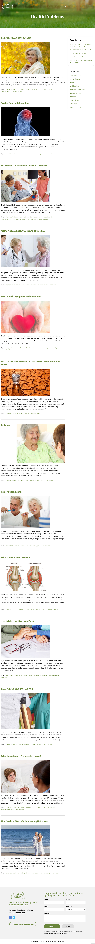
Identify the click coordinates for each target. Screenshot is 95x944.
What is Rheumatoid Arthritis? (16, 557)
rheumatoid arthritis (51, 609)
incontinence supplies (7, 809)
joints (32, 609)
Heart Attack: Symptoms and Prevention (21, 296)
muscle (33, 744)
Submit (52, 926)
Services (50, 6)
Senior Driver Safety (76, 107)
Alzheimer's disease (12, 217)
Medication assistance (77, 90)
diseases (16, 154)
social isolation (43, 219)
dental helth (10, 546)
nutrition (26, 413)
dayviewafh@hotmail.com (23, 910)
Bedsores (5, 425)
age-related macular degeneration (16, 675)
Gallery (58, 6)
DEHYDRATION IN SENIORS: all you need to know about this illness (30, 363)
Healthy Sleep (74, 86)
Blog (82, 6)
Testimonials (73, 6)
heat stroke (34, 873)
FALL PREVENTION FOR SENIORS (17, 688)
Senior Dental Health (11, 491)
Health (72, 82)
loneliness (16, 219)
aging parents (10, 89)
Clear (68, 926)
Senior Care (74, 104)
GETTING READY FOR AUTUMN (16, 37)
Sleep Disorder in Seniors (78, 57)
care (17, 89)
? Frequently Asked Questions (22, 924)
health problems (6, 91)
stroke (53, 154)
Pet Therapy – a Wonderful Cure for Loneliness (24, 165)
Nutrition (73, 97)
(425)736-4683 (20, 913)
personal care (39, 480)
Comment (47, 913)
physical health (44, 154)
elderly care (23, 154)
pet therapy (23, 219)
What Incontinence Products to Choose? (21, 756)
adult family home (18, 807)
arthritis (8, 609)
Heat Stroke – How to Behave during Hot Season (24, 821)
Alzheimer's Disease (76, 75)
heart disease (42, 348)
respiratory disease (42, 285)
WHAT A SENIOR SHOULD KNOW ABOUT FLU (23, 230)
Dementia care (75, 79)
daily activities (24, 89)
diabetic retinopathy (35, 675)
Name (46, 899)
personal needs (20, 809)
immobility (21, 480)
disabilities (9, 154)
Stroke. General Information (15, 103)
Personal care (74, 100)
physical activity (17, 91)
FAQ (64, 6)
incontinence (30, 480)
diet (39, 89)
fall (17, 744)
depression (33, 89)
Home (33, 6)
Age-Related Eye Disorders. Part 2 (17, 621)
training (50, 744)
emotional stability (47, 89)
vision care (4, 677)
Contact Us (90, 6)
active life (9, 807)
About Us (41, 6)
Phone (68, 899)
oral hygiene (36, 546)
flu (23, 285)
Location (69, 906)
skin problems (49, 480)
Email (46, 906)
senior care (53, 285)
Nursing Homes (75, 93)
